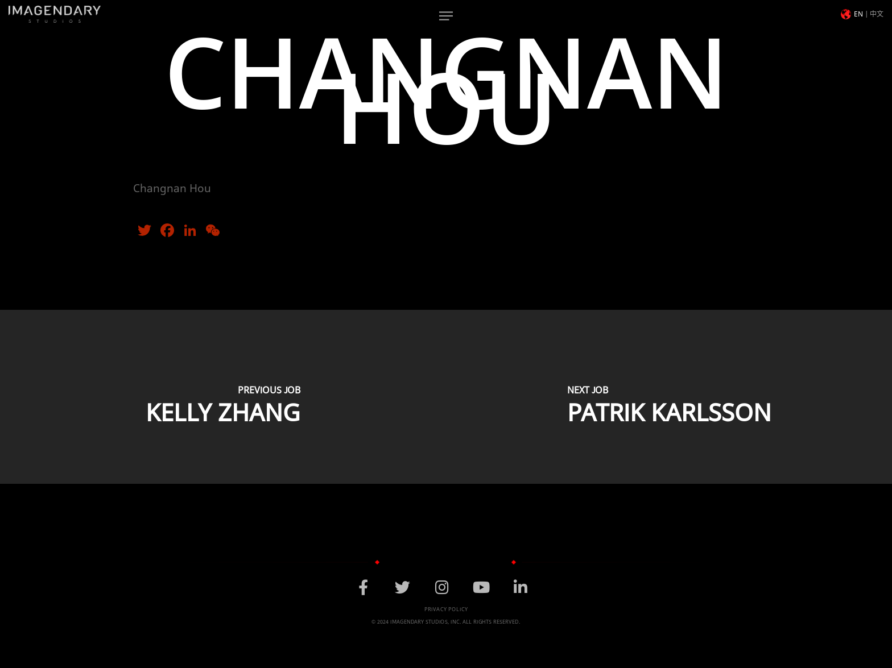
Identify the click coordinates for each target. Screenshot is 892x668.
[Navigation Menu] (446, 16)
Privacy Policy (446, 609)
